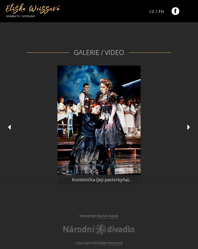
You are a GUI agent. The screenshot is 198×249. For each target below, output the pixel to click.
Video (114, 52)
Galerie (86, 52)
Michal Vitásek (107, 216)
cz (151, 11)
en (161, 11)
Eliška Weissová (111, 243)
